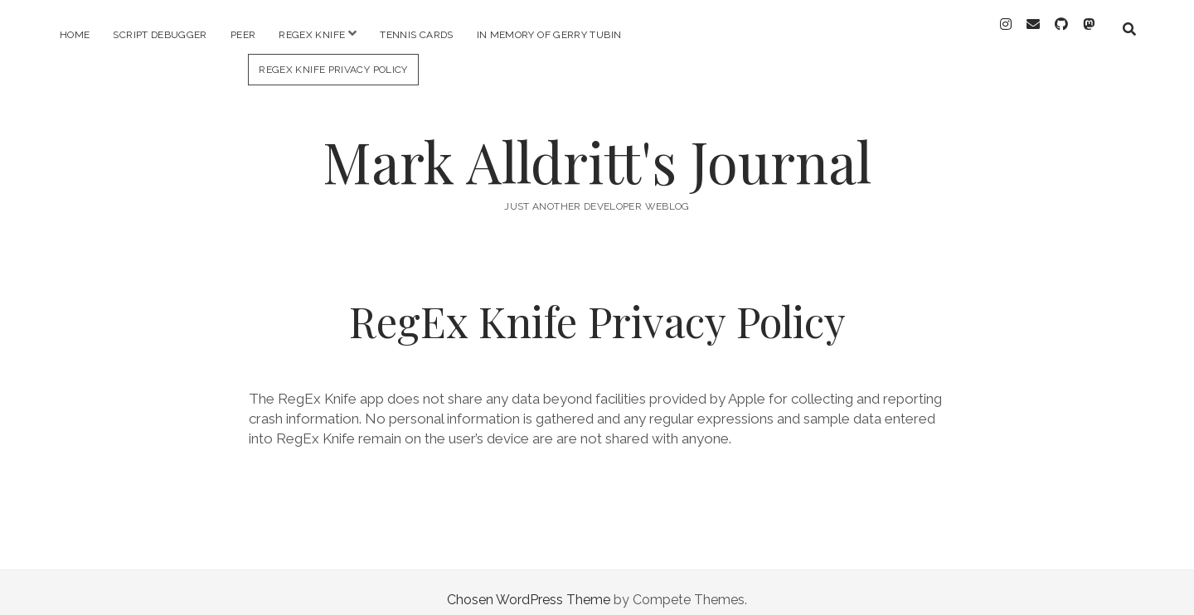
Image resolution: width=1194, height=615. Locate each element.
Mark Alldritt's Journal (597, 146)
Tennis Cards (416, 35)
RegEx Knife (312, 35)
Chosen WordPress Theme (528, 585)
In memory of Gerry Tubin (549, 35)
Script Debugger (159, 35)
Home (75, 35)
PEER (243, 35)
